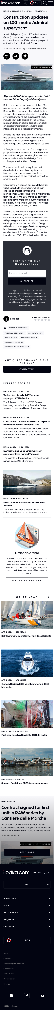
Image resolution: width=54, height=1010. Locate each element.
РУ (39, 872)
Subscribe (27, 281)
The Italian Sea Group (15, 333)
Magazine (17, 11)
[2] (38, 319)
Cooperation (8, 969)
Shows (21, 779)
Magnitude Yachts (29, 338)
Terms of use (9, 974)
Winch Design (11, 338)
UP (37, 884)
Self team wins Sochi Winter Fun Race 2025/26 (26, 635)
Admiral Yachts (35, 333)
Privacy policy (9, 979)
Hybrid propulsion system (17, 347)
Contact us (27, 369)
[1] (35, 319)
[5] (49, 319)
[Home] (10, 2)
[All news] (47, 597)
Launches (21, 680)
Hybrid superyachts (14, 342)
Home (6, 11)
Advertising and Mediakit (14, 963)
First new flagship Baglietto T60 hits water (24, 735)
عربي (46, 872)
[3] (42, 319)
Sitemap (7, 984)
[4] (45, 319)
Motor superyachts (41, 67)
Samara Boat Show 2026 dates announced (24, 783)
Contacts (7, 958)
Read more (27, 852)
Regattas (21, 632)
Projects (40, 11)
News (29, 11)
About (6, 953)
